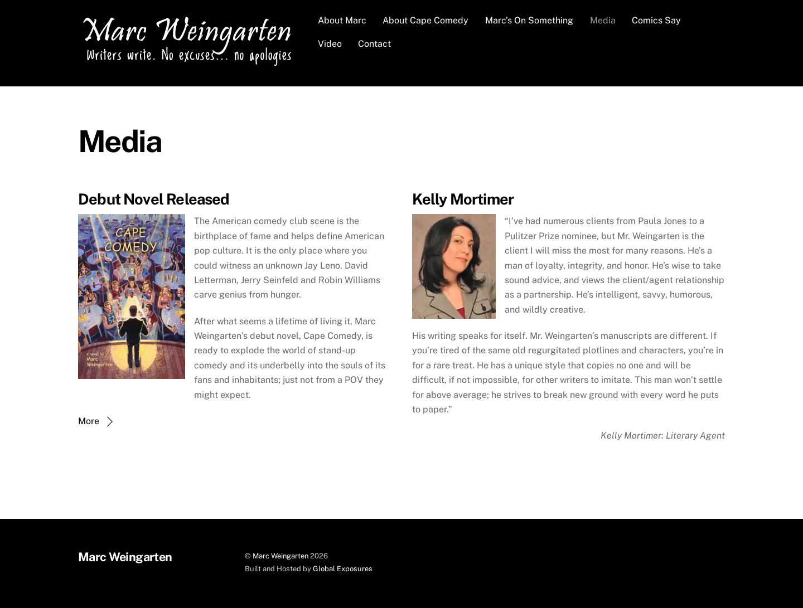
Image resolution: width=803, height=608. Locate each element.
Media (603, 20)
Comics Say (656, 20)
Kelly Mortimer (463, 199)
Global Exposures (343, 569)
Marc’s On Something (529, 20)
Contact (374, 43)
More (88, 421)
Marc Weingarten (280, 556)
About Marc (342, 20)
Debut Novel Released (154, 199)
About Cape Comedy (425, 20)
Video (330, 43)
